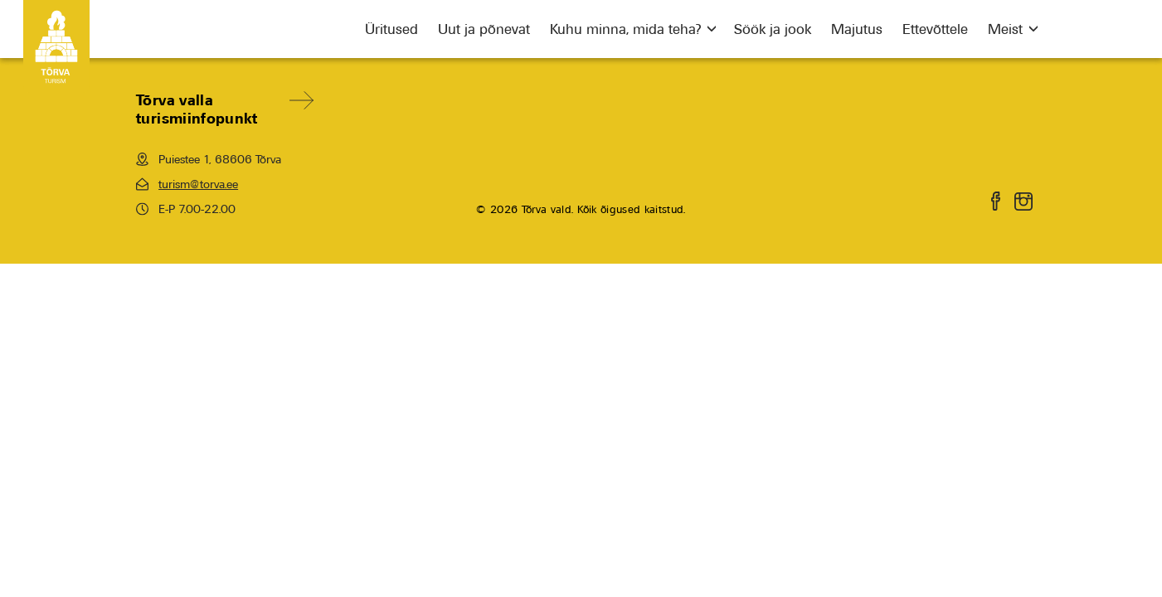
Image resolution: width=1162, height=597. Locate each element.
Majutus (856, 29)
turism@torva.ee (187, 184)
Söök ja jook (772, 29)
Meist (1005, 29)
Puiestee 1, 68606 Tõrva (208, 159)
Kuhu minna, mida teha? (625, 29)
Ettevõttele (935, 29)
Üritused (391, 29)
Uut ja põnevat (484, 29)
